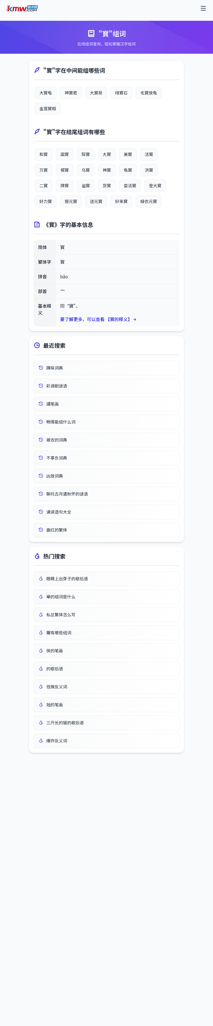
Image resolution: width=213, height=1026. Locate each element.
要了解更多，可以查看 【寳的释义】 (96, 319)
